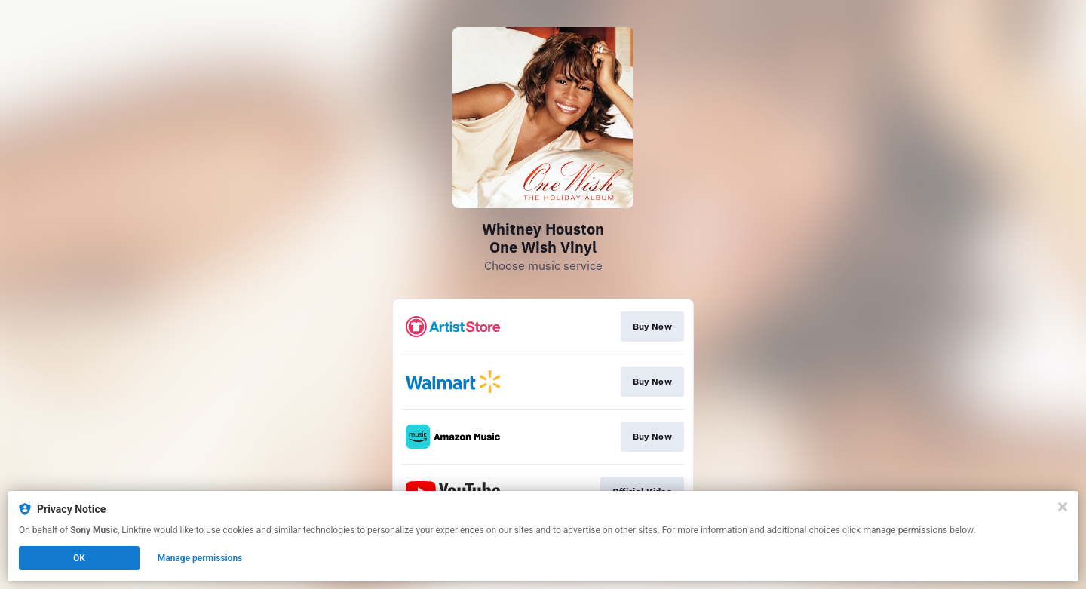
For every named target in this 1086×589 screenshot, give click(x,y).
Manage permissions (200, 558)
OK (79, 558)
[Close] (1063, 507)
